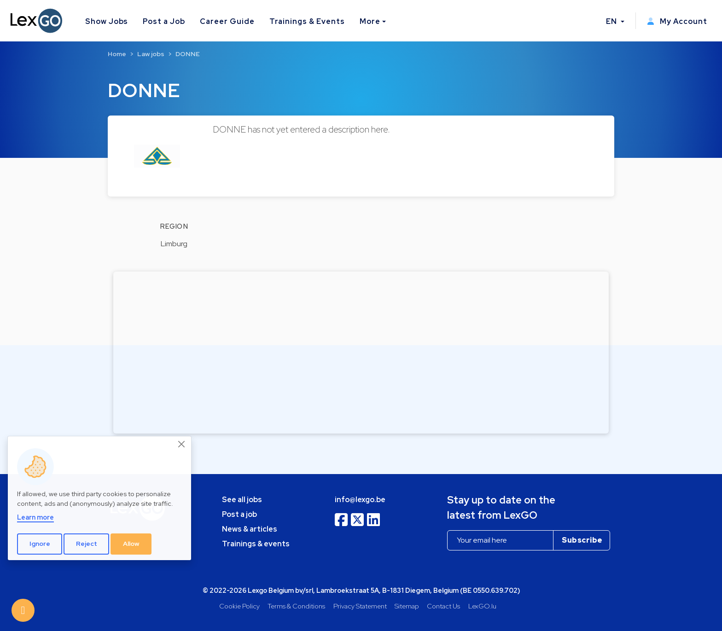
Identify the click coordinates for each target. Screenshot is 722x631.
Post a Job (164, 21)
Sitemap (407, 606)
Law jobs (150, 54)
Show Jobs (106, 21)
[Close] (182, 444)
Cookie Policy (239, 606)
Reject (86, 543)
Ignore (39, 543)
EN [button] (612, 21)
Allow (131, 543)
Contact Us (443, 606)
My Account (677, 21)
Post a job (239, 514)
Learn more (35, 517)
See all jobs (242, 499)
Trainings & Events (307, 21)
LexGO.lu (482, 606)
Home (117, 54)
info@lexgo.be (360, 499)
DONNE (187, 54)
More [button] (370, 21)
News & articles (249, 529)
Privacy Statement (360, 606)
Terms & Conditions (296, 606)
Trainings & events (256, 544)
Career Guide (227, 21)
